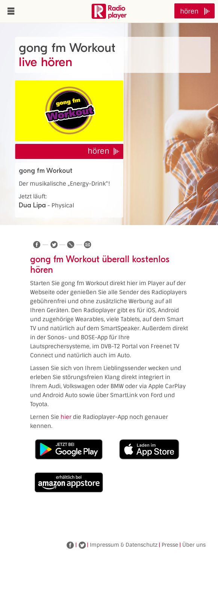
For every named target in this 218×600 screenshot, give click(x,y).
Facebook (70, 545)
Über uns (194, 544)
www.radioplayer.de (109, 11)
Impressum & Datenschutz (123, 544)
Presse (170, 544)
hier (66, 417)
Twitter (82, 545)
